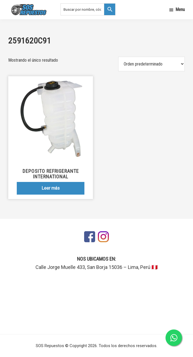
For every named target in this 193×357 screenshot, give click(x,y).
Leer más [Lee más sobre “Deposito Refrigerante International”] (51, 188)
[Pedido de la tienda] (151, 64)
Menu (180, 9)
